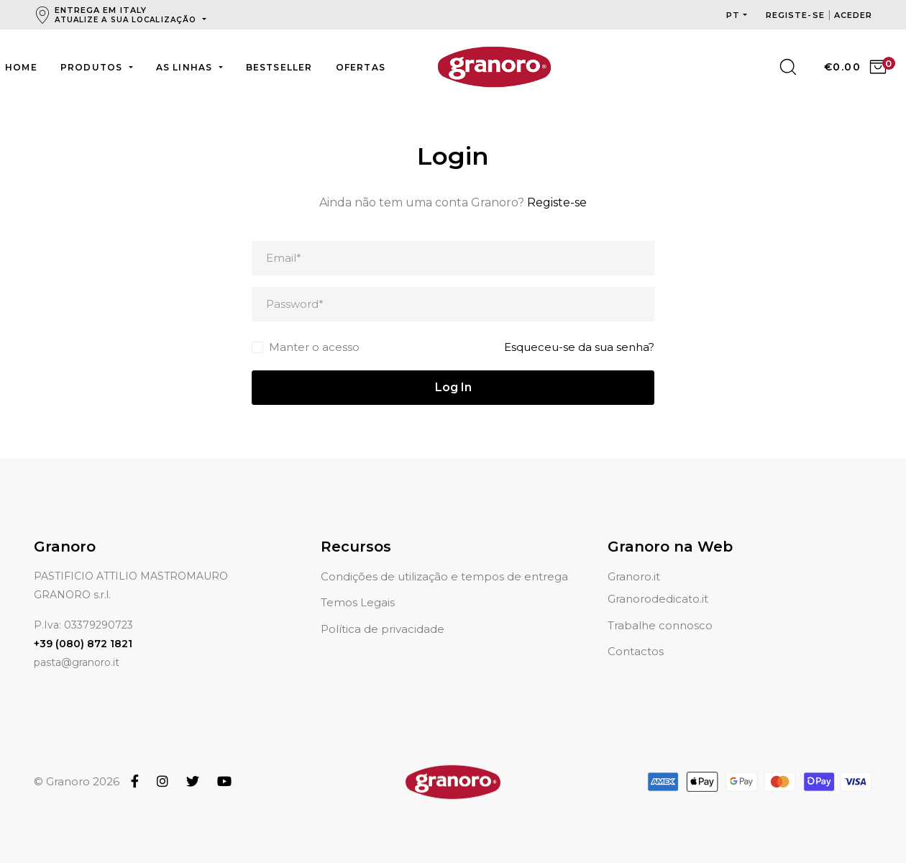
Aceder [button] (853, 15)
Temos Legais (358, 585)
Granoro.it (634, 559)
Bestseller (279, 67)
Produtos (93, 67)
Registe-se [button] (797, 15)
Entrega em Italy (127, 14)
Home (21, 67)
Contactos (636, 634)
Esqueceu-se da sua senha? (579, 347)
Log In (453, 387)
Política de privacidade (382, 611)
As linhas (186, 67)
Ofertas (360, 67)
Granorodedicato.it (658, 581)
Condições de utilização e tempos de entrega (444, 559)
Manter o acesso (314, 347)
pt (733, 15)
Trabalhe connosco (660, 608)
